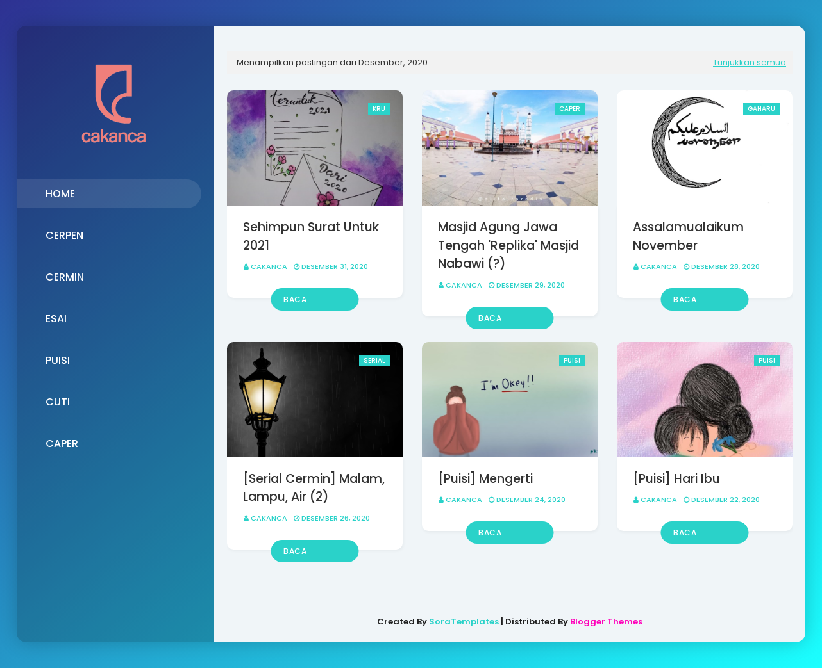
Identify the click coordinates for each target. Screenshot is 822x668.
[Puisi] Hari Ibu (676, 478)
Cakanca (269, 266)
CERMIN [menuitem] (65, 277)
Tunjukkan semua (749, 62)
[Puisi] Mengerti (485, 478)
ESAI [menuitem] (56, 318)
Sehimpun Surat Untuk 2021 (311, 236)
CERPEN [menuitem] (64, 235)
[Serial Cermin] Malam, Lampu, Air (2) (314, 488)
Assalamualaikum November (688, 236)
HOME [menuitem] (60, 193)
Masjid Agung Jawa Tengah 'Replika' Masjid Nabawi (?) (508, 245)
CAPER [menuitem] (62, 443)
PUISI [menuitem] (58, 360)
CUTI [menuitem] (58, 402)
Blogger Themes (606, 621)
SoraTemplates (464, 621)
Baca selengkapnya (313, 302)
